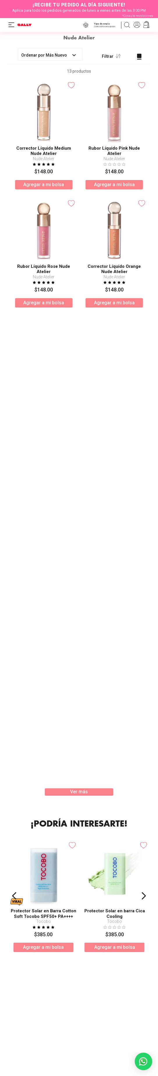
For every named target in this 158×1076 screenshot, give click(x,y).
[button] (106, 25)
